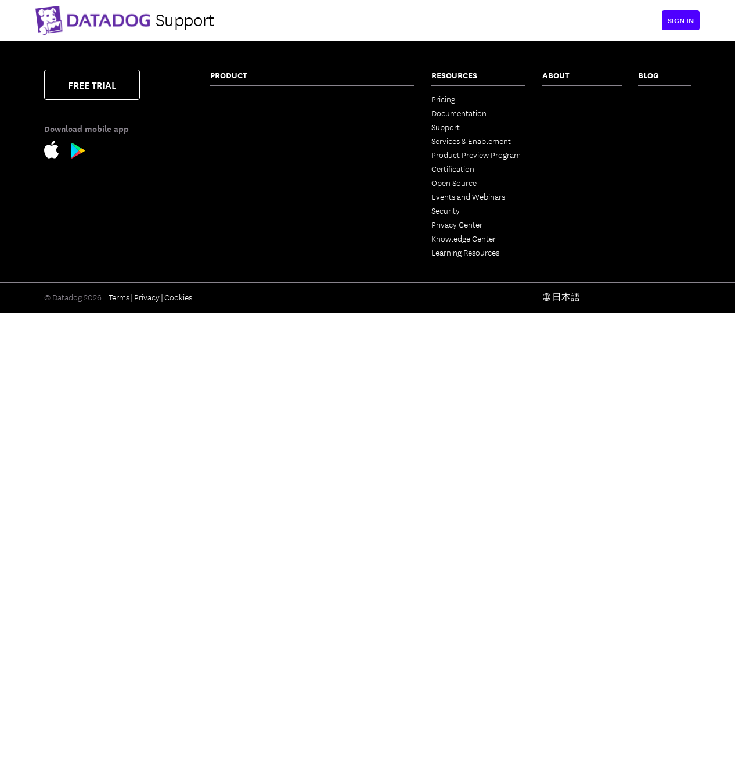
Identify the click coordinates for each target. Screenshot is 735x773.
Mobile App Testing (243, 712)
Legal (551, 168)
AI (642, 126)
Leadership (561, 140)
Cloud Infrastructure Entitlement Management (255, 452)
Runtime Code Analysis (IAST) (250, 577)
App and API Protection (251, 498)
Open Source (454, 182)
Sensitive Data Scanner (249, 354)
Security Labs (661, 140)
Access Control (347, 461)
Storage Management (357, 586)
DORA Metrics (344, 600)
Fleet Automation (351, 447)
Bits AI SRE (339, 280)
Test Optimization (350, 168)
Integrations (341, 503)
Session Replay (236, 684)
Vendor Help (564, 224)
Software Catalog (240, 219)
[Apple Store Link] (57, 151)
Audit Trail (228, 368)
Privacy (147, 756)
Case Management (352, 252)
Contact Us (561, 98)
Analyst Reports (570, 196)
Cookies (178, 756)
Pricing (443, 98)
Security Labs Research (360, 558)
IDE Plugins (340, 517)
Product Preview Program (476, 154)
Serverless (228, 140)
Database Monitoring (246, 298)
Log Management (240, 340)
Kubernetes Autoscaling (252, 182)
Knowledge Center (463, 238)
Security (445, 210)
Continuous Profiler (244, 312)
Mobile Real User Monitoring (239, 651)
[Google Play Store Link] (78, 152)
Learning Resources (465, 252)
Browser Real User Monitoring (241, 628)
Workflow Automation (359, 349)
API (326, 530)
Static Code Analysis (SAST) (245, 554)
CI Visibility (339, 154)
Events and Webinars (468, 196)
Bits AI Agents (344, 266)
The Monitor (659, 98)
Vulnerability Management (256, 470)
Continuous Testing (354, 98)
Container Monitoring (247, 126)
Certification (452, 168)
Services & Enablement (471, 140)
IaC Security (231, 596)
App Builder (341, 363)
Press (551, 126)
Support (445, 126)
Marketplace (342, 544)
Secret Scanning (348, 614)
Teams (331, 391)
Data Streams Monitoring (253, 256)
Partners (557, 112)
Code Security (234, 535)
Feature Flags (343, 182)
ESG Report (562, 210)
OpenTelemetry (347, 475)
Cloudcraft (229, 168)
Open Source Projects (358, 572)
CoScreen (337, 377)
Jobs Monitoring (238, 270)
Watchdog (338, 307)
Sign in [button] (681, 20)
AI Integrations (346, 335)
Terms (119, 756)
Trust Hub (559, 238)
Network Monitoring (245, 112)
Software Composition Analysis (249, 517)
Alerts (330, 489)
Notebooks (339, 419)
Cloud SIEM (230, 609)
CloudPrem (340, 126)
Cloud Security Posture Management (250, 414)
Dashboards (341, 405)
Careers (555, 154)
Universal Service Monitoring (239, 238)
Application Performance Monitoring (254, 201)
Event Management (354, 238)
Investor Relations (574, 182)
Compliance (231, 484)
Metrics (333, 294)
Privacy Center (456, 224)
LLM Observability (351, 321)
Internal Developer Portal (364, 140)
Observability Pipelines (250, 382)
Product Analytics (241, 670)
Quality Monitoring (243, 284)
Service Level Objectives (362, 210)
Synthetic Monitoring (246, 698)
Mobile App (340, 433)
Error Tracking (345, 112)
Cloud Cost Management (253, 154)
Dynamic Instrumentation (255, 326)
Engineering (658, 112)
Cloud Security (236, 396)
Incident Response (352, 224)
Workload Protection (247, 433)
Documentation (459, 112)
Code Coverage (347, 196)
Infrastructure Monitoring (254, 98)
